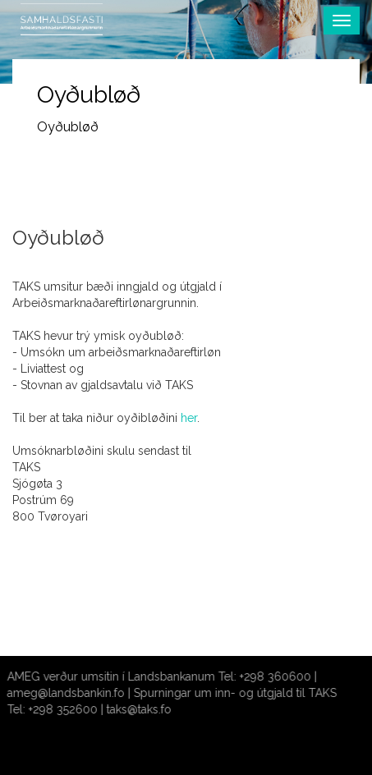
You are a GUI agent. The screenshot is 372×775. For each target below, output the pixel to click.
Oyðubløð (68, 127)
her (189, 417)
